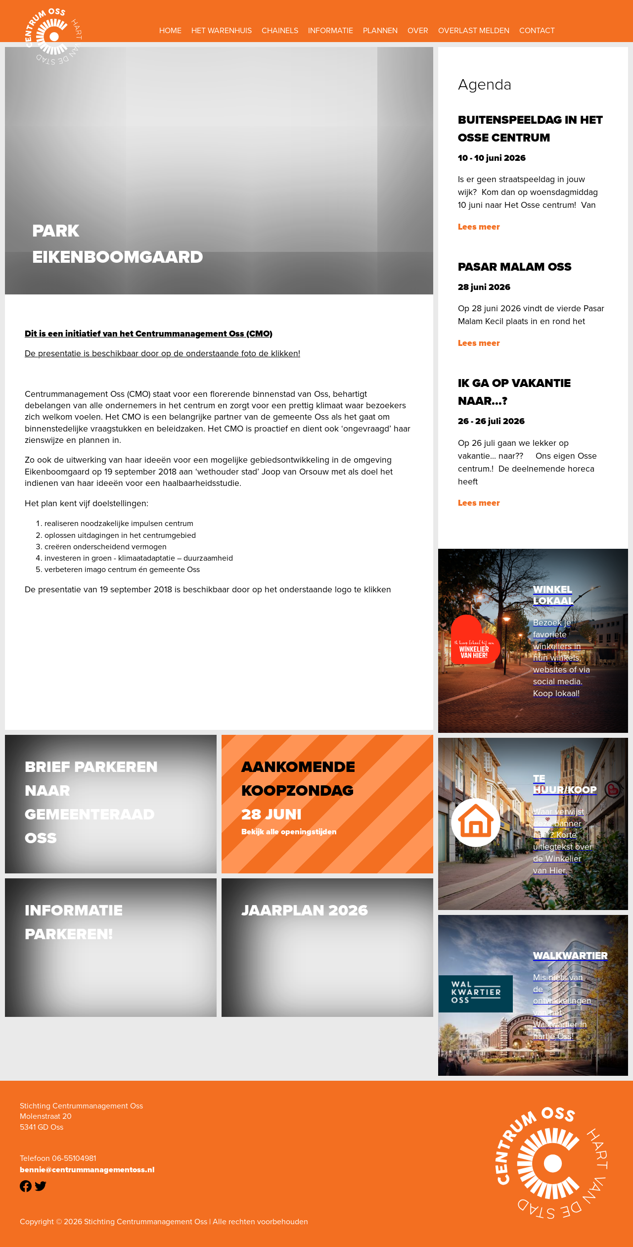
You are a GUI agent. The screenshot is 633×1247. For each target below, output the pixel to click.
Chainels (280, 30)
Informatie (330, 30)
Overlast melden (473, 30)
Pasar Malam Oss (515, 267)
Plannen (380, 30)
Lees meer (479, 226)
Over (417, 30)
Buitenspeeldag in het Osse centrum (530, 128)
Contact (537, 30)
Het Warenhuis (221, 30)
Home (170, 30)
